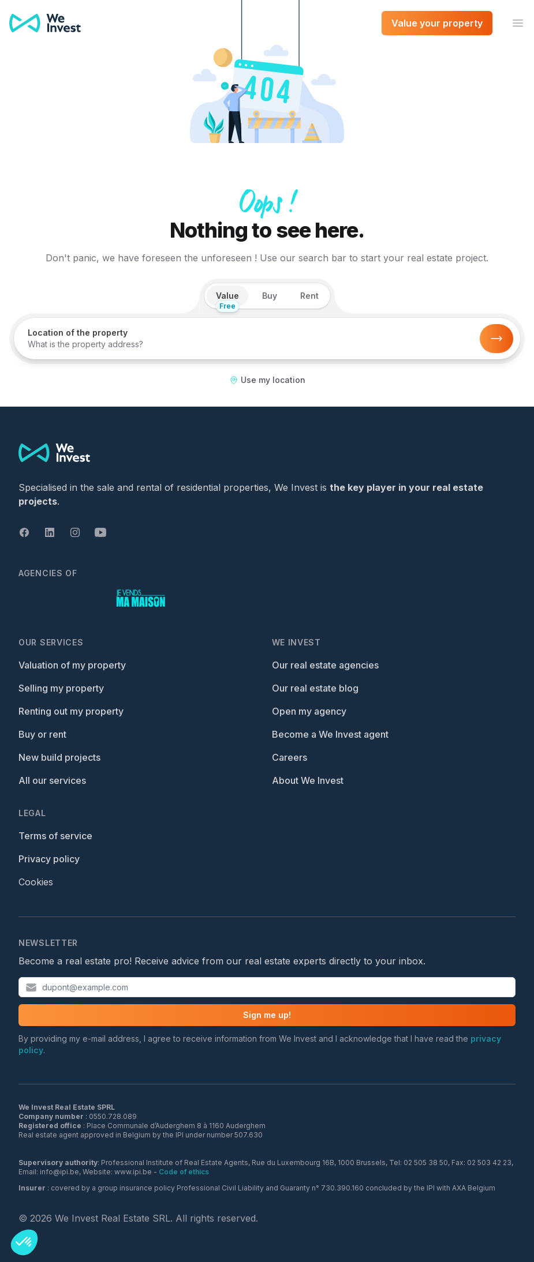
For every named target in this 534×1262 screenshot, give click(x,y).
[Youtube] (100, 532)
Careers (289, 757)
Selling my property (61, 688)
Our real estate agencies (325, 665)
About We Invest (307, 780)
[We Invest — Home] (45, 23)
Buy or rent (42, 734)
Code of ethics (184, 1171)
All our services (52, 780)
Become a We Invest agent (330, 734)
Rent (309, 296)
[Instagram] (75, 532)
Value (227, 298)
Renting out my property (71, 711)
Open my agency (309, 711)
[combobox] (248, 344)
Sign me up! (267, 1015)
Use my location (267, 380)
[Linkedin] (49, 532)
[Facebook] (24, 532)
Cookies (35, 882)
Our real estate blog (315, 688)
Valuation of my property (72, 665)
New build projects (59, 757)
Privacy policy (49, 859)
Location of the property (78, 332)
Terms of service (55, 836)
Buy (269, 296)
